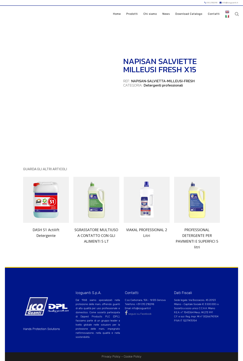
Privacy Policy (111, 356)
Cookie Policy (132, 356)
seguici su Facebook (138, 313)
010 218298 (210, 2)
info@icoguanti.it (229, 2)
